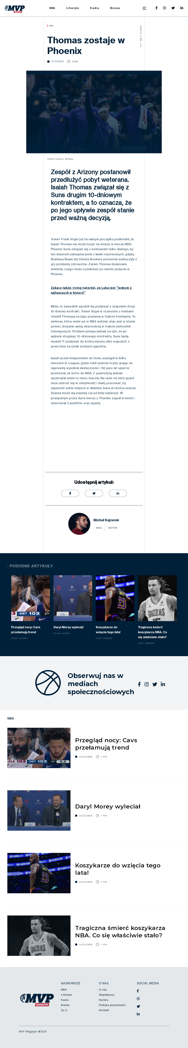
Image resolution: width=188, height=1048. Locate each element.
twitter (112, 528)
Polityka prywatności (112, 1005)
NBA (52, 8)
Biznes (115, 8)
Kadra (94, 8)
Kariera (103, 1000)
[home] (15, 8)
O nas (103, 989)
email (99, 528)
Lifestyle (72, 8)
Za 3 (64, 1010)
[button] (144, 8)
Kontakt (104, 1010)
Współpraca (106, 994)
